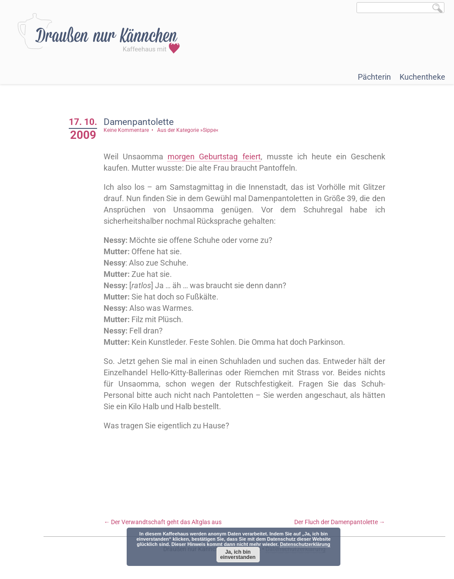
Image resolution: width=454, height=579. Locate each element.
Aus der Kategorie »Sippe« (188, 130)
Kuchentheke (422, 76)
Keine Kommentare (126, 130)
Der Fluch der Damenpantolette (339, 521)
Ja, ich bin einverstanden (238, 554)
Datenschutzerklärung (305, 544)
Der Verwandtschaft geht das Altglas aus (163, 521)
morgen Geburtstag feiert (214, 156)
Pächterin (374, 76)
